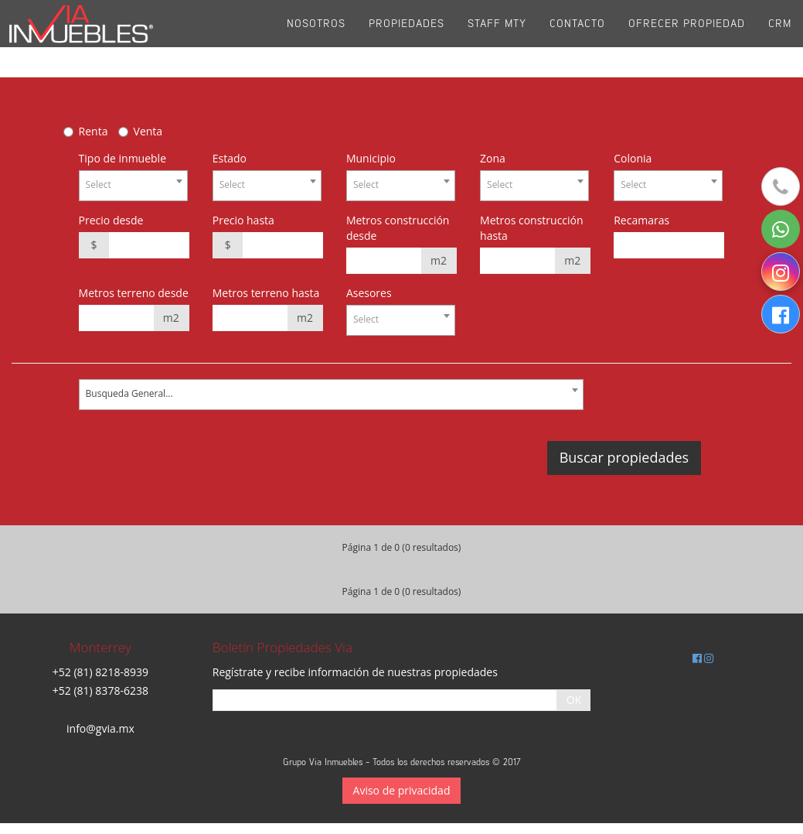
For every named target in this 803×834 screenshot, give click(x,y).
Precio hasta (243, 220)
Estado (230, 158)
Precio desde (111, 220)
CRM (779, 38)
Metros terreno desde (134, 292)
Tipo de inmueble (122, 158)
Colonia (633, 158)
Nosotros (316, 38)
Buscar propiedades (624, 457)
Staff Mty (497, 38)
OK (574, 699)
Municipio (371, 158)
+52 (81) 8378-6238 (100, 690)
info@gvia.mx (100, 728)
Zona (492, 158)
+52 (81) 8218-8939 (100, 672)
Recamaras (641, 220)
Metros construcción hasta (532, 228)
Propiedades (406, 38)
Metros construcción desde (398, 228)
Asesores (369, 292)
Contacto (577, 38)
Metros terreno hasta (266, 292)
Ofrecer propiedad (686, 38)
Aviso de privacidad (402, 790)
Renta (93, 131)
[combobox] (133, 185)
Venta (148, 131)
